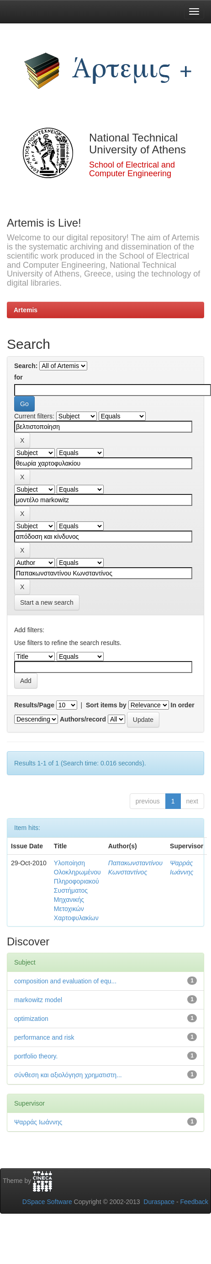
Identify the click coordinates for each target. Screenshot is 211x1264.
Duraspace (158, 1201)
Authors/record (83, 719)
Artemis (25, 310)
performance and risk (44, 1037)
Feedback (194, 1201)
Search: (25, 365)
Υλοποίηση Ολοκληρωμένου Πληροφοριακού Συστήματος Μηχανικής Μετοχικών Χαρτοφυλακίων (77, 890)
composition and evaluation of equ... (65, 981)
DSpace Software (47, 1201)
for (18, 377)
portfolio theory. (36, 1056)
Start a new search (47, 602)
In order (183, 705)
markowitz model (38, 1000)
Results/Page (34, 705)
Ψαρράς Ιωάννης (38, 1122)
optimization (31, 1018)
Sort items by (106, 705)
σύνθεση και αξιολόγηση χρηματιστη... (68, 1075)
